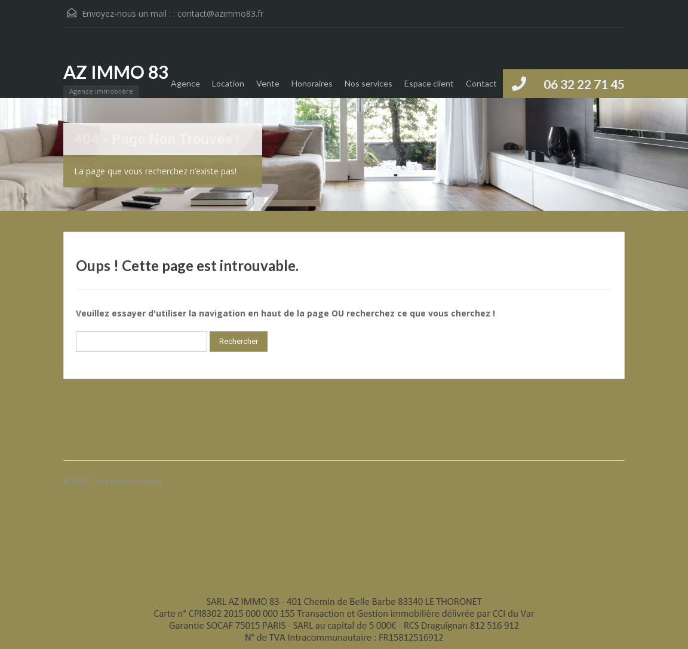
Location (228, 83)
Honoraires (312, 83)
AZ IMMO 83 (115, 71)
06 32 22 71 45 (584, 83)
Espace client (429, 83)
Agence (185, 83)
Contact (481, 83)
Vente (268, 83)
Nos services (368, 83)
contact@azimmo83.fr (220, 13)
